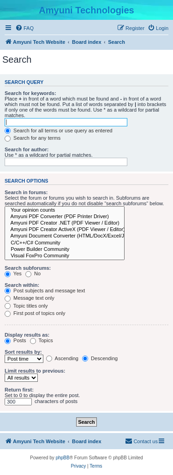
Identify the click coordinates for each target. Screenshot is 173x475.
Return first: (19, 389)
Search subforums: (28, 268)
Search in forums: (26, 192)
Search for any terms (32, 138)
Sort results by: (23, 352)
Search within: (22, 285)
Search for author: (26, 149)
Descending (100, 358)
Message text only (29, 298)
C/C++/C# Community (65, 243)
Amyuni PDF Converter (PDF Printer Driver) (65, 217)
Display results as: (27, 335)
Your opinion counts (65, 210)
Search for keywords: (30, 93)
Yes (13, 273)
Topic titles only (26, 306)
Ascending (62, 358)
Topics (41, 340)
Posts (15, 340)
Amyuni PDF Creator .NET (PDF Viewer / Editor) (65, 223)
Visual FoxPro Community (65, 256)
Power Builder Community (65, 249)
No (33, 273)
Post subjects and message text (45, 290)
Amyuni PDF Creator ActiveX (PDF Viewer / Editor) (65, 229)
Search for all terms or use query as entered (59, 130)
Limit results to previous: (35, 371)
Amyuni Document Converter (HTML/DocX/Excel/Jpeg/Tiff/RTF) (65, 236)
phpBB (63, 457)
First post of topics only (35, 313)
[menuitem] (24, 28)
